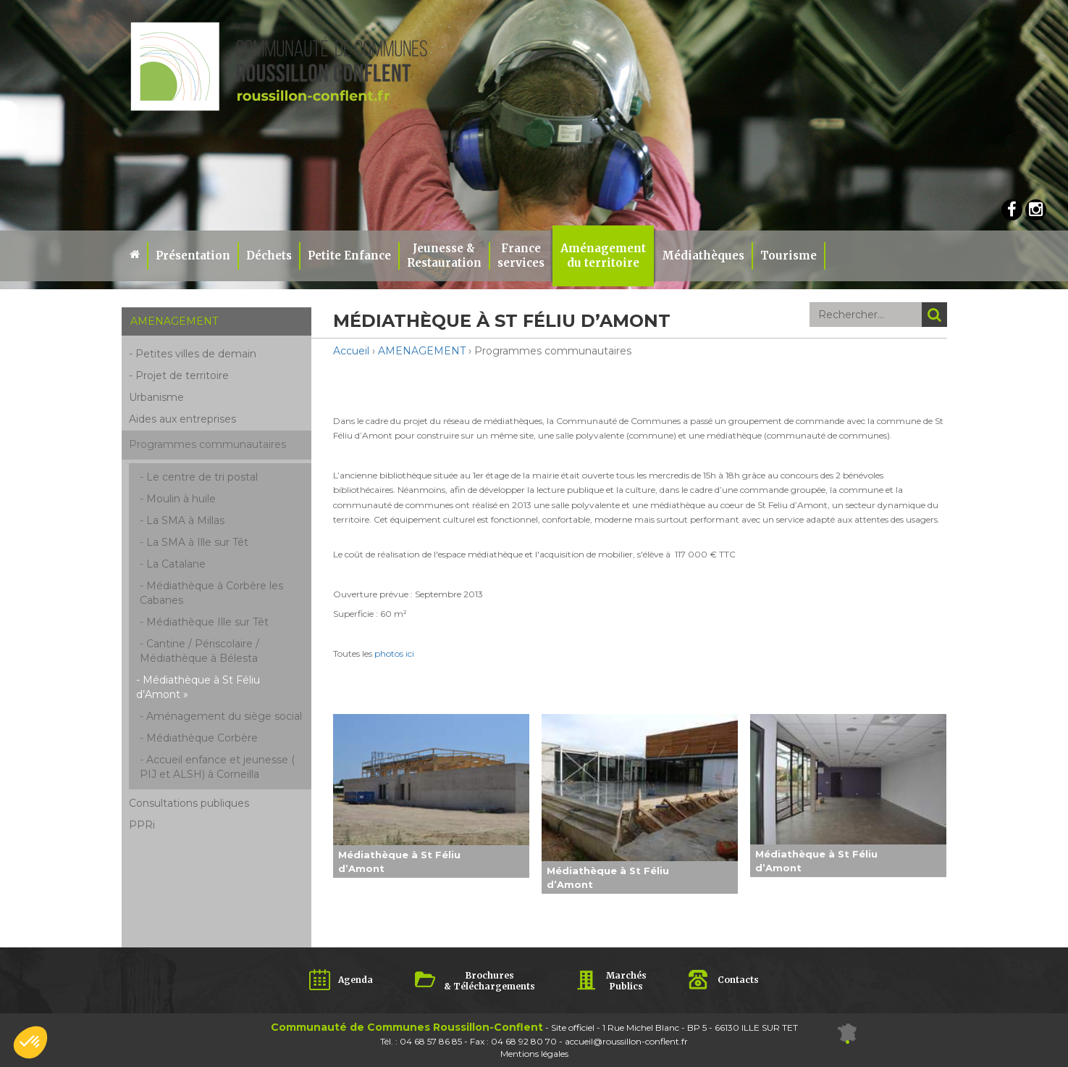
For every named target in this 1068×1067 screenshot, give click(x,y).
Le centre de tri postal (202, 476)
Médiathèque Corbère (202, 737)
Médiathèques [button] (703, 255)
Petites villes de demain (195, 353)
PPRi (142, 824)
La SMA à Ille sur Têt (197, 542)
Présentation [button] (193, 255)
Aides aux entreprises (182, 418)
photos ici (394, 653)
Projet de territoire (182, 375)
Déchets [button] (269, 255)
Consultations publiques (189, 803)
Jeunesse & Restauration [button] (444, 255)
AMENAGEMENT (422, 350)
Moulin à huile (181, 498)
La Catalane (176, 563)
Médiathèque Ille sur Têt (207, 621)
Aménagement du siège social (224, 716)
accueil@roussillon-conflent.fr (626, 1041)
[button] (30, 1042)
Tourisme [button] (788, 255)
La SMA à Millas (185, 520)
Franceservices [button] (520, 255)
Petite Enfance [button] (349, 255)
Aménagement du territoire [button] (603, 255)
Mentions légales (534, 1053)
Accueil (351, 350)
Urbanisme (156, 397)
